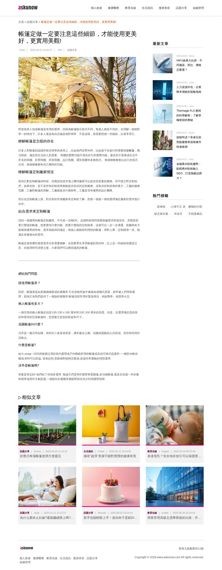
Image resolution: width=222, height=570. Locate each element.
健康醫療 (113, 7)
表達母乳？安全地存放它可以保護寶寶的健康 (174, 456)
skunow (28, 7)
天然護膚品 (195, 219)
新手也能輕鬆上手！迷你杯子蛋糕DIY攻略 (110, 518)
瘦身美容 (164, 7)
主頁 (21, 21)
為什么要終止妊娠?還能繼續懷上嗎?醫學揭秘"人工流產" (47, 518)
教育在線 (130, 7)
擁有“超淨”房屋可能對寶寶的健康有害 (110, 456)
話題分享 (181, 7)
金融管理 (198, 7)
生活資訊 (147, 7)
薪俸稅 (161, 212)
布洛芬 (178, 219)
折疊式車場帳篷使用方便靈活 (40, 456)
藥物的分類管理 (195, 213)
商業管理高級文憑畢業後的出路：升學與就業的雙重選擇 (174, 518)
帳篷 (131, 150)
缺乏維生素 (161, 219)
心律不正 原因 (178, 213)
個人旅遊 (96, 7)
